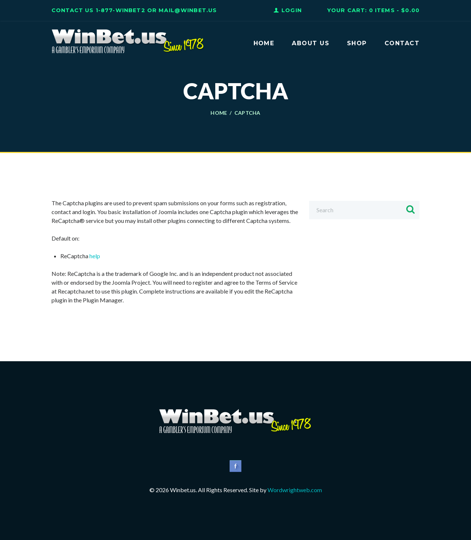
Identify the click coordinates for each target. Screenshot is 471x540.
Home (218, 113)
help (94, 255)
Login (291, 10)
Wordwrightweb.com (295, 489)
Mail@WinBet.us (188, 10)
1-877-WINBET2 (120, 10)
